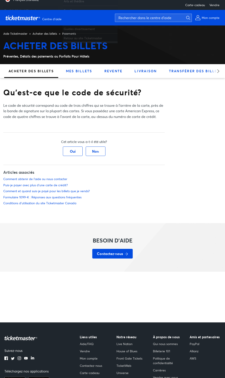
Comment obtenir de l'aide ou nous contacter (35, 179)
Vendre (214, 5)
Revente (113, 71)
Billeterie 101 (161, 351)
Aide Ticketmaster (15, 34)
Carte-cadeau (195, 5)
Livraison (145, 71)
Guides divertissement (79, 27)
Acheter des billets (45, 34)
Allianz (194, 351)
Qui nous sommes (165, 344)
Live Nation (124, 344)
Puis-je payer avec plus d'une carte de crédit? (35, 185)
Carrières (159, 370)
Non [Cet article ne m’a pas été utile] (95, 151)
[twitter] (13, 358)
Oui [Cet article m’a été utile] (73, 151)
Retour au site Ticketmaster (83, 36)
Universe (122, 373)
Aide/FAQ (87, 344)
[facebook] (6, 358)
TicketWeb (123, 366)
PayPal (194, 344)
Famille (68, 9)
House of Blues (126, 351)
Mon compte (89, 358)
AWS (193, 358)
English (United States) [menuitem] (20, 9)
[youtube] (26, 358)
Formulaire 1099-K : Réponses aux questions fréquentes (42, 197)
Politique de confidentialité (163, 360)
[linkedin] (32, 358)
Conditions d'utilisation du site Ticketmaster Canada (39, 203)
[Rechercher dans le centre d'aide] (153, 18)
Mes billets (79, 71)
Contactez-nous (91, 366)
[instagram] (19, 358)
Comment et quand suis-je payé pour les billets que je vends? (46, 191)
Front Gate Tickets (129, 358)
